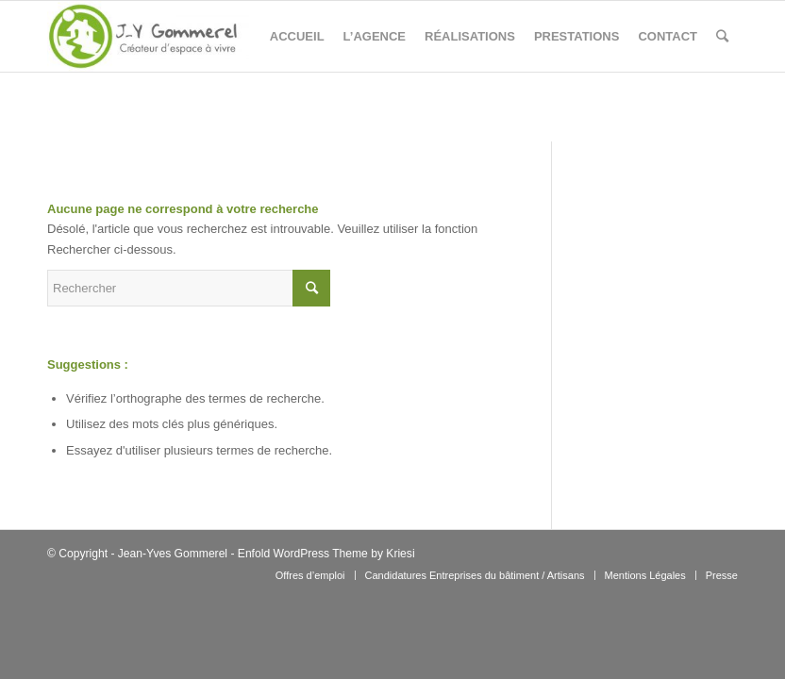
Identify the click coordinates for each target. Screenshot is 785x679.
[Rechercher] (722, 36)
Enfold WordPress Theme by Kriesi (326, 553)
